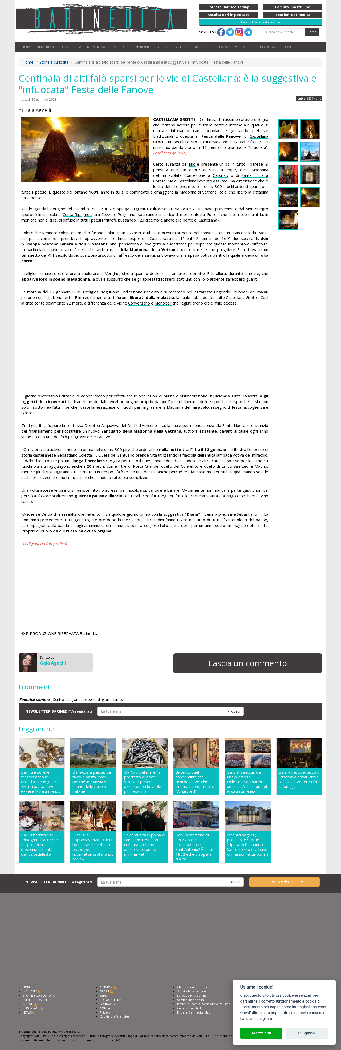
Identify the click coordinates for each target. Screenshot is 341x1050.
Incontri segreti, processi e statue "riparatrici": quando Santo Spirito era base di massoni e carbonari (247, 844)
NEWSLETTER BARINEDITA (58, 711)
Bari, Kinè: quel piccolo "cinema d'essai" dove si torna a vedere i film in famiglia (299, 779)
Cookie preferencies (114, 1016)
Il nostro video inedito (284, 881)
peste (36, 197)
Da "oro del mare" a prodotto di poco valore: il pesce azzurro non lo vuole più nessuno (142, 782)
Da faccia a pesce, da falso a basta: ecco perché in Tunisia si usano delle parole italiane (91, 782)
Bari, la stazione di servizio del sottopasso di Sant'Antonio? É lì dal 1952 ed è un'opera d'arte (194, 846)
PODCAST (268, 46)
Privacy (105, 1012)
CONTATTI (292, 46)
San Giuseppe (222, 169)
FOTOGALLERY (225, 46)
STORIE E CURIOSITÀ (37, 996)
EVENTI (179, 46)
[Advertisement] (144, 350)
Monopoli (163, 303)
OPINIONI (140, 46)
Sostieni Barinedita (190, 1000)
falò (192, 164)
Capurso (220, 175)
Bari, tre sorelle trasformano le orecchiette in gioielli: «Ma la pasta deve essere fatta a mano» (40, 782)
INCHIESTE (47, 46)
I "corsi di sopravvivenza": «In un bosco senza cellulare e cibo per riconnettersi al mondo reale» (93, 846)
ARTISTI (161, 46)
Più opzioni (306, 1033)
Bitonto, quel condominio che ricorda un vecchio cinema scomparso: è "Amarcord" (195, 782)
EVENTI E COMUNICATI (38, 1000)
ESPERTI (199, 46)
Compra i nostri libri (191, 1008)
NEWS (27, 1012)
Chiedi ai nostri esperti (193, 987)
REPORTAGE (98, 46)
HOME (27, 46)
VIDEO (248, 46)
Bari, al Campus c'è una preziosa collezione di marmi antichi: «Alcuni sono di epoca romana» (247, 782)
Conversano (139, 303)
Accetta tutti (261, 1033)
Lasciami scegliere (256, 1018)
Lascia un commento (248, 663)
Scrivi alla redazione (191, 991)
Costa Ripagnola (77, 214)
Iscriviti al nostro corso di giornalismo (203, 1004)
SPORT (120, 46)
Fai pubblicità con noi (192, 996)
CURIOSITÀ (72, 46)
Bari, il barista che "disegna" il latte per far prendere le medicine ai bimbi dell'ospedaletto (39, 844)
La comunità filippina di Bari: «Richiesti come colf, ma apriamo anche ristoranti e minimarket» (144, 844)
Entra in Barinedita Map (193, 1012)
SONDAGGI (108, 1004)
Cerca (311, 32)
